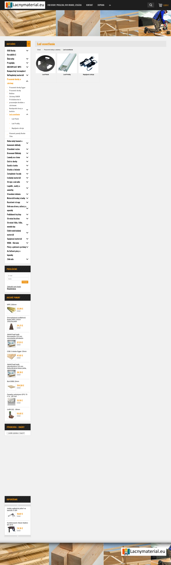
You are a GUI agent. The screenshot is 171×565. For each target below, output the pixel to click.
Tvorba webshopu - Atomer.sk (156, 559)
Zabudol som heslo (14, 287)
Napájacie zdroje (88, 74)
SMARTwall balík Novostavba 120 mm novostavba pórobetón (15, 336)
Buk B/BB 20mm (13, 381)
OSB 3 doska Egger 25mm (17, 351)
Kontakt (89, 5)
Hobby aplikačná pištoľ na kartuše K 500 (16, 509)
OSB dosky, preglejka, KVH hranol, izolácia (64, 5)
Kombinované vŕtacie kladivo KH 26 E (17, 524)
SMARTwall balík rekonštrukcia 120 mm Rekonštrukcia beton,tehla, (16, 366)
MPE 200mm (12, 305)
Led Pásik (45, 74)
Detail (19, 311)
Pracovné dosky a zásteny (52, 50)
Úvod (39, 50)
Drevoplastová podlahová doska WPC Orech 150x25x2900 (16, 319)
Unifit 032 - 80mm (13, 409)
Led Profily (67, 74)
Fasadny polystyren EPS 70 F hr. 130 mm (17, 395)
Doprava (101, 5)
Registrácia (11, 289)
